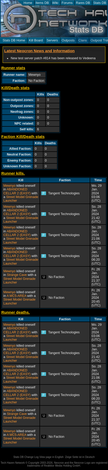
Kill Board (36, 40)
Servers (52, 40)
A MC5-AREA (16, 296)
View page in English (51, 457)
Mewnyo (9, 186)
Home (28, 3)
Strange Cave (17, 275)
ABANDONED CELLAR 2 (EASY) (17, 191)
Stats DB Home (14, 40)
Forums (67, 3)
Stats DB (99, 3)
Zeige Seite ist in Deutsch (80, 457)
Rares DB (83, 3)
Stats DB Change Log (26, 457)
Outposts (68, 40)
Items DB (42, 3)
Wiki (55, 3)
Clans (82, 40)
